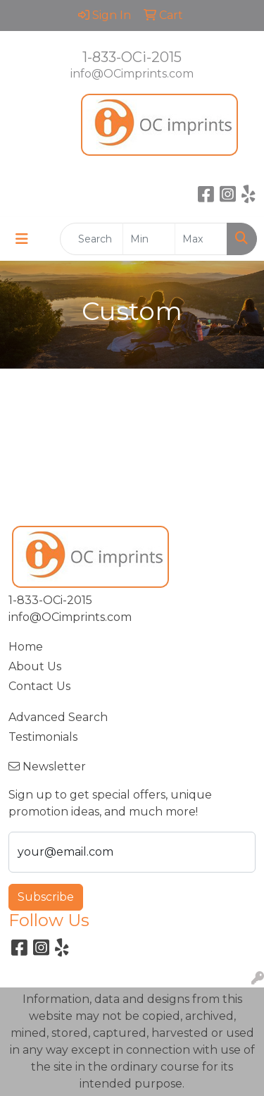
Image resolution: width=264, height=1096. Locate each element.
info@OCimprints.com (132, 73)
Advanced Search (58, 717)
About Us (34, 666)
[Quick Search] (91, 239)
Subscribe (46, 897)
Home (25, 646)
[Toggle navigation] (22, 239)
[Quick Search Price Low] (148, 239)
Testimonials (42, 737)
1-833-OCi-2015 (132, 57)
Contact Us (39, 686)
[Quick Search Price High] (201, 239)
